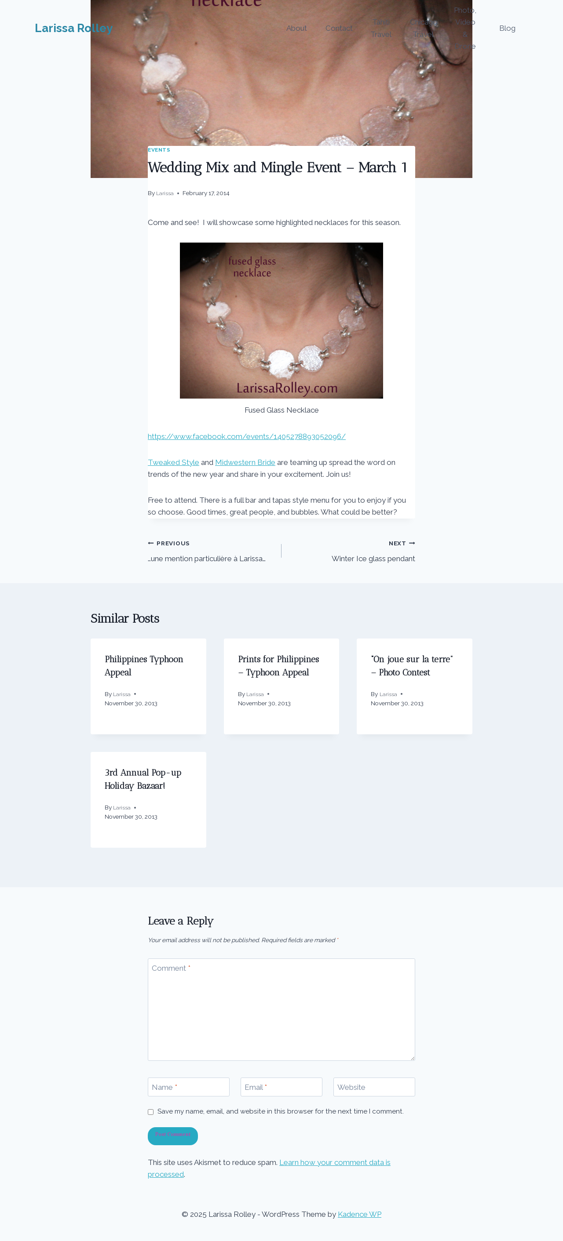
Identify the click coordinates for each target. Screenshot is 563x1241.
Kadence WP (359, 1214)
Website (351, 1087)
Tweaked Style (173, 462)
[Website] (374, 1087)
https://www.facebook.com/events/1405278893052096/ (247, 436)
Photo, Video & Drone (465, 28)
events (159, 150)
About (296, 28)
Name (164, 1087)
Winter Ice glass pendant (352, 550)
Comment (171, 968)
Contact (339, 28)
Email (256, 1087)
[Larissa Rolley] (74, 28)
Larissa (165, 193)
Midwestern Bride (245, 462)
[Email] (281, 1087)
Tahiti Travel (380, 28)
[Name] (189, 1087)
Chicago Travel (424, 28)
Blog (507, 28)
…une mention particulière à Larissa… (211, 550)
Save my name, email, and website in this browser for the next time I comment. (280, 1111)
